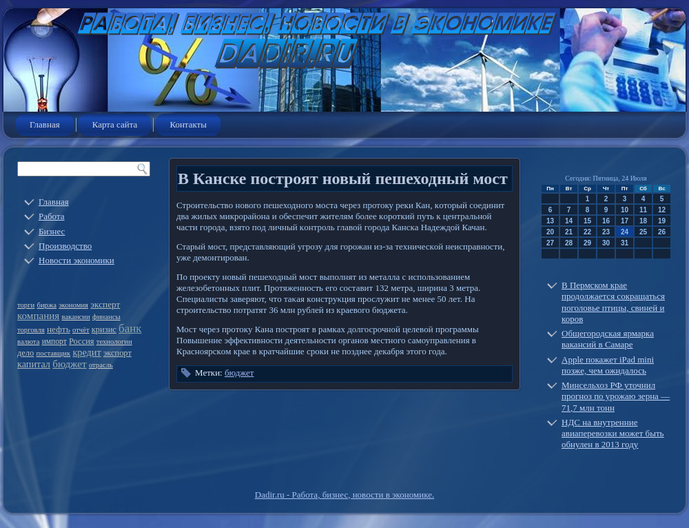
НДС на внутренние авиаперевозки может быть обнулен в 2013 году (613, 433)
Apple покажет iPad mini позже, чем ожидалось (608, 365)
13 (550, 221)
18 (643, 221)
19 (662, 221)
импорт (54, 341)
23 (606, 232)
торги (25, 305)
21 (569, 232)
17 (624, 221)
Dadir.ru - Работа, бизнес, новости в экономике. (344, 494)
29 (587, 243)
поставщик (54, 353)
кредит (86, 352)
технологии (114, 341)
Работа (52, 216)
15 (587, 221)
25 (643, 232)
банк (130, 328)
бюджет (69, 363)
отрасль (101, 365)
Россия (81, 341)
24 (624, 232)
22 (587, 232)
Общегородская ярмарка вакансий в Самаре (608, 338)
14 (569, 221)
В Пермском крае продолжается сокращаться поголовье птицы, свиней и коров (613, 302)
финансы (106, 317)
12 (662, 210)
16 (606, 221)
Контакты (188, 124)
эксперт (105, 304)
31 (624, 243)
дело (25, 353)
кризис (104, 329)
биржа (47, 305)
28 (569, 243)
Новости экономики (76, 260)
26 (662, 232)
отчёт (81, 330)
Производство (65, 246)
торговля (31, 330)
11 (643, 210)
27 (550, 243)
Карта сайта (115, 124)
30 (606, 243)
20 (550, 232)
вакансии (76, 317)
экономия (73, 305)
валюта (28, 341)
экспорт (117, 353)
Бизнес (52, 231)
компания (38, 315)
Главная (45, 124)
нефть (58, 329)
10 (624, 210)
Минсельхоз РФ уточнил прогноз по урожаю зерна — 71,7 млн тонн (616, 396)
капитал (33, 363)
